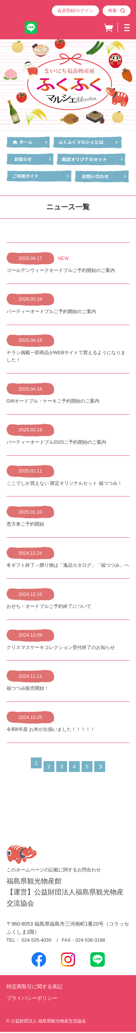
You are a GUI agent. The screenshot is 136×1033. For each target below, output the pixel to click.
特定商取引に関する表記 (34, 987)
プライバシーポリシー (32, 999)
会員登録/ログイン (75, 10)
